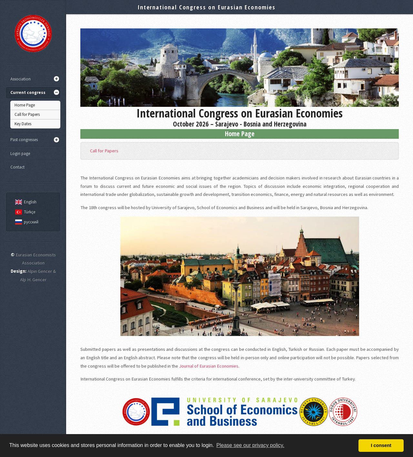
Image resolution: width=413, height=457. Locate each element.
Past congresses (24, 139)
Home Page (25, 105)
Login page (20, 153)
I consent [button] (381, 445)
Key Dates (23, 124)
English (24, 202)
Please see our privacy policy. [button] (250, 445)
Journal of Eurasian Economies (208, 366)
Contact (17, 167)
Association (20, 79)
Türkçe (24, 212)
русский (25, 222)
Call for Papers (27, 114)
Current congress (27, 92)
